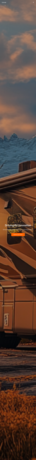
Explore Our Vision (18, 234)
